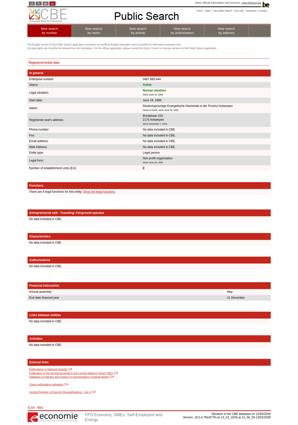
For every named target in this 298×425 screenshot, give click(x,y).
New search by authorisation (182, 31)
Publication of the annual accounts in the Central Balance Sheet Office (71, 373)
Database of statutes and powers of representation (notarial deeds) (69, 376)
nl (31, 3)
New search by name (93, 31)
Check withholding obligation (46, 384)
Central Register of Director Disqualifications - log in (60, 392)
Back (40, 407)
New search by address (226, 31)
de (45, 3)
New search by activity (138, 31)
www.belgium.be (251, 2)
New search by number (49, 31)
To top (31, 407)
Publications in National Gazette (48, 369)
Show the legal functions (99, 191)
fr (39, 3)
